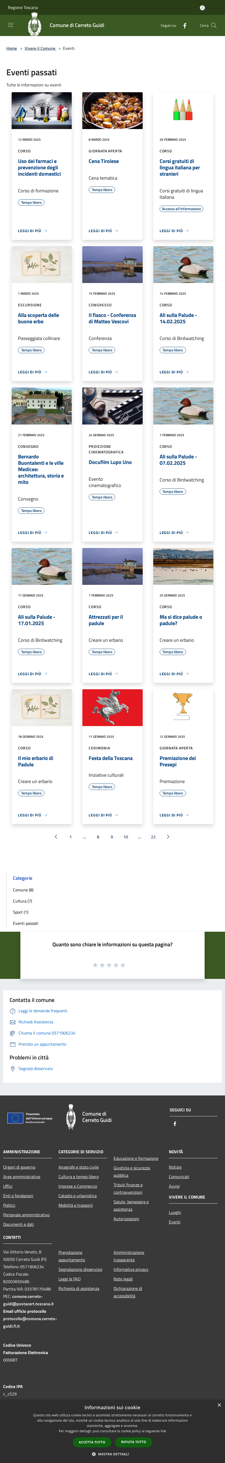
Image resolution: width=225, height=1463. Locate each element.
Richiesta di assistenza (78, 1288)
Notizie (175, 1167)
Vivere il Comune (40, 48)
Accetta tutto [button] (92, 1442)
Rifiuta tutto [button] (133, 1442)
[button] (112, 1454)
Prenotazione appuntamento (71, 1256)
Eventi (175, 1222)
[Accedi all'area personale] (202, 8)
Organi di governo (19, 1167)
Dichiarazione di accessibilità (128, 1292)
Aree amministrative (21, 1176)
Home (11, 48)
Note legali (123, 1279)
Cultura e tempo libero (78, 1176)
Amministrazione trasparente (129, 1256)
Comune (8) (23, 890)
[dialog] (112, 1431)
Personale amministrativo (26, 1215)
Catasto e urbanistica (77, 1195)
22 (153, 837)
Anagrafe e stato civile (78, 1167)
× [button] (219, 1405)
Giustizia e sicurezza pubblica (132, 1171)
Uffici (7, 1186)
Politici (9, 1205)
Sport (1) (20, 912)
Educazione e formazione (136, 1158)
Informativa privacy (131, 1269)
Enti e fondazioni (18, 1195)
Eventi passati (25, 923)
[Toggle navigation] (10, 25)
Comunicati (179, 1176)
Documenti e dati (18, 1224)
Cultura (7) (22, 901)
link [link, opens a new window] (163, 1431)
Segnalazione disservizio (80, 1269)
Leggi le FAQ (69, 1279)
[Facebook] (182, 25)
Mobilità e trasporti (75, 1205)
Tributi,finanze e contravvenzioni (128, 1188)
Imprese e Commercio (77, 1186)
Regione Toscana (23, 7)
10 (125, 837)
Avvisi (174, 1186)
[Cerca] (214, 25)
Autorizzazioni (126, 1219)
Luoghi (175, 1212)
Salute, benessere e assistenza (131, 1205)
